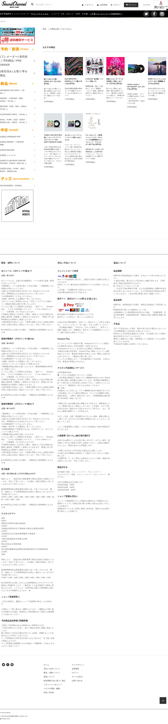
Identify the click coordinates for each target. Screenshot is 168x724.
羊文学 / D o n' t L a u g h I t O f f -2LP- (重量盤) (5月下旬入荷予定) (157, 81)
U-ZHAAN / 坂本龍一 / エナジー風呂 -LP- (94, 80)
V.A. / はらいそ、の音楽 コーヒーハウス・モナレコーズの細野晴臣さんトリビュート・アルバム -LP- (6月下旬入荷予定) (94, 139)
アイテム (130, 5)
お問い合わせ (77, 681)
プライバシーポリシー (53, 685)
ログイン (117, 5)
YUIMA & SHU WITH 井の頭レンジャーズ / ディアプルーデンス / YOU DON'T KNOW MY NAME (53, 138)
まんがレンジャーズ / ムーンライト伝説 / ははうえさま (73, 137)
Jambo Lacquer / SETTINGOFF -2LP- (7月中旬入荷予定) (136, 86)
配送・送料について (52, 673)
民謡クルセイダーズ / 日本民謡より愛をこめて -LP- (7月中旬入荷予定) (114, 81)
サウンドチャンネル (39, 14)
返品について (49, 677)
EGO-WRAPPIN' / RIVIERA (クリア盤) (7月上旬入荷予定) (73, 81)
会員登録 (103, 5)
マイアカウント (78, 665)
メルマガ (146, 5)
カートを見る (77, 677)
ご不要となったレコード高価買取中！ (106, 14)
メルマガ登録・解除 (52, 688)
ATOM (51, 692)
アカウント (89, 5)
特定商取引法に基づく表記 (54, 681)
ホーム (3, 21)
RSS (45, 692)
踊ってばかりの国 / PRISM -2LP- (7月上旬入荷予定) (52, 81)
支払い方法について (52, 669)
